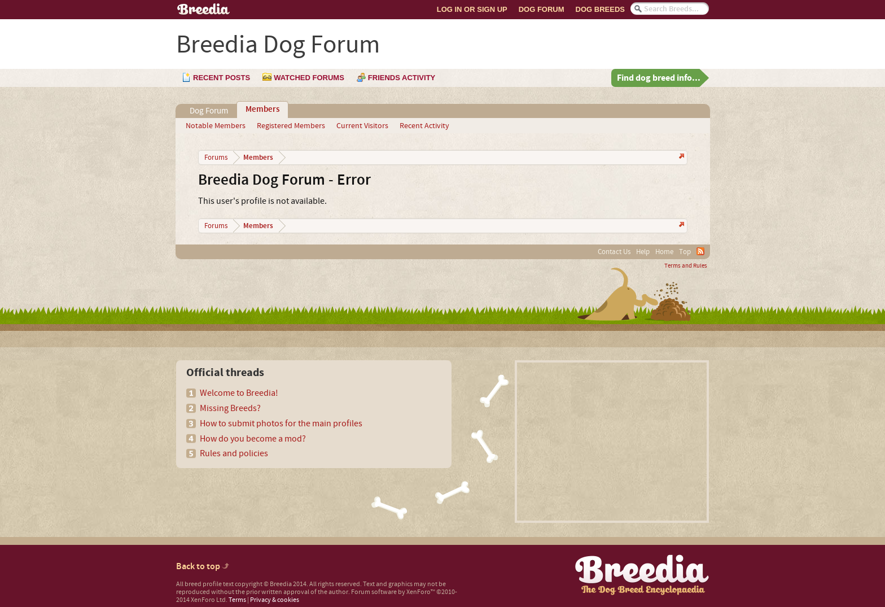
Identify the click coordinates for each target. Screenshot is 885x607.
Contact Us (614, 251)
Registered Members (291, 126)
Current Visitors (362, 126)
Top (685, 251)
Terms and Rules (685, 266)
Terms (237, 600)
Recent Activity (424, 126)
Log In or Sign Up (472, 9)
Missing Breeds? (230, 408)
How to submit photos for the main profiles (281, 423)
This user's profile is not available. (262, 201)
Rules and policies (234, 453)
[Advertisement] (612, 442)
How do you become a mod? (253, 438)
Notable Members (216, 126)
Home (664, 251)
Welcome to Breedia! (239, 393)
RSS (700, 251)
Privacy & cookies (274, 600)
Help (643, 251)
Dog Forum (541, 9)
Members (262, 109)
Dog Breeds (600, 9)
